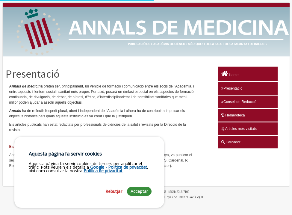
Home (229, 73)
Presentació (231, 88)
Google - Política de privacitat (118, 167)
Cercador (230, 142)
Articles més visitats (239, 129)
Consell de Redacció (238, 102)
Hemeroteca (233, 115)
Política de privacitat (103, 170)
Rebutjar (113, 191)
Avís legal (196, 197)
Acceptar (139, 191)
